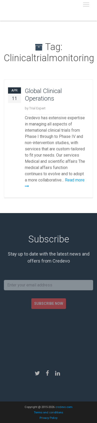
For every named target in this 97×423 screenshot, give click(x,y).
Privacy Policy (48, 418)
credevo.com (63, 407)
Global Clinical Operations (43, 94)
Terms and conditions (48, 412)
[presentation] (48, 335)
